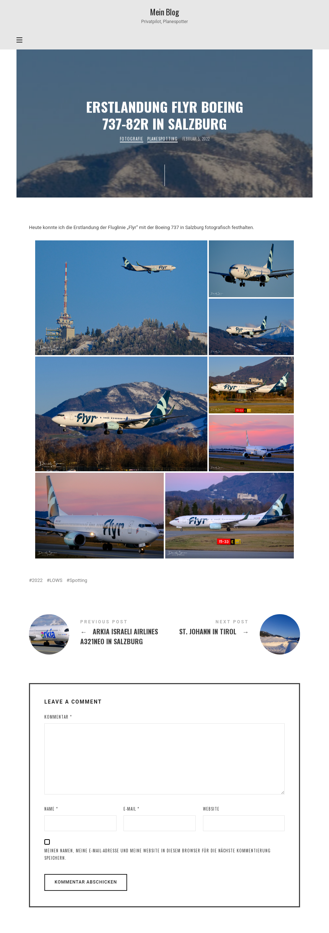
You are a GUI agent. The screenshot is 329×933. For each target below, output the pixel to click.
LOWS (56, 580)
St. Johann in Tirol (232, 634)
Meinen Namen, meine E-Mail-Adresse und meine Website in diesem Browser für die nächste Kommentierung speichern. (157, 854)
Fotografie (131, 139)
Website (211, 809)
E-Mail (131, 809)
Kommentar (58, 717)
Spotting (79, 580)
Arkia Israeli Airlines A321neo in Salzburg (96, 634)
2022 (37, 580)
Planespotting (162, 139)
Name (51, 809)
